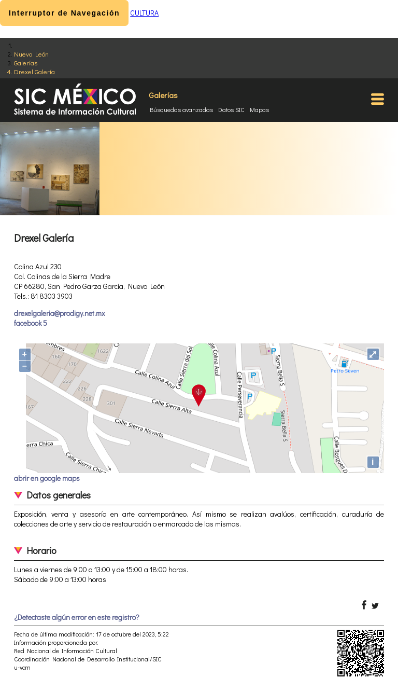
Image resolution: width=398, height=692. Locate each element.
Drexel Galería (34, 71)
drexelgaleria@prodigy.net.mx (59, 313)
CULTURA (144, 13)
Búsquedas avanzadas (181, 109)
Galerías (25, 62)
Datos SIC (231, 109)
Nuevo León (31, 53)
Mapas (259, 109)
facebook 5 (30, 323)
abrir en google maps (47, 478)
